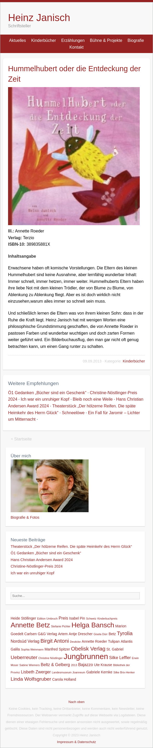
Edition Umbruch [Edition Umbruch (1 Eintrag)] (47, 618)
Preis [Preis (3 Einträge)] (63, 618)
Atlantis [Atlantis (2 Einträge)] (127, 641)
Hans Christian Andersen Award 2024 (42, 560)
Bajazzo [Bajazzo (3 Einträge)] (85, 664)
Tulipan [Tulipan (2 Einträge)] (114, 641)
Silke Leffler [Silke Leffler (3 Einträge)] (120, 657)
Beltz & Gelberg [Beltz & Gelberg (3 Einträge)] (55, 664)
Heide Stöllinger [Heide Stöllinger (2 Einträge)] (23, 618)
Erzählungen (73, 40)
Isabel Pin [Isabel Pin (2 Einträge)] (77, 618)
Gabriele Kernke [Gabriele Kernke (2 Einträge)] (99, 672)
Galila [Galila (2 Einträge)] (15, 649)
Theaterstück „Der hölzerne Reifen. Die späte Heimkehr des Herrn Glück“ (71, 546)
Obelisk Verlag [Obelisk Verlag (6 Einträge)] (88, 649)
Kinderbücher (43, 40)
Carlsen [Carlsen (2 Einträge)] (30, 634)
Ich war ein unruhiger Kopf (45, 399)
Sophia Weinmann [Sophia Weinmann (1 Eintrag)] (32, 649)
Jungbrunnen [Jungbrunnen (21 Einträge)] (86, 656)
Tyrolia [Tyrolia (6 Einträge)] (124, 633)
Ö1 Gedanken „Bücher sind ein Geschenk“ (47, 393)
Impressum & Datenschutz (76, 742)
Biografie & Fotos (25, 517)
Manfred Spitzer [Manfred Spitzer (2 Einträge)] (57, 649)
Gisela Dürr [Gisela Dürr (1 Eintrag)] (101, 634)
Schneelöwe (73, 413)
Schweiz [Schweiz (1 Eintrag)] (91, 618)
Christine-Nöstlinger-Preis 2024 (37, 566)
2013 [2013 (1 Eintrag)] (74, 665)
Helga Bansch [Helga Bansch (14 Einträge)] (92, 625)
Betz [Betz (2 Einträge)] (112, 634)
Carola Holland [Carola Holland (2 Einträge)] (64, 679)
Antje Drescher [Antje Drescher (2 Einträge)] (80, 634)
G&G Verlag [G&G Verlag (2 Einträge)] (47, 634)
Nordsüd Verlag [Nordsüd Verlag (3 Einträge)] (25, 641)
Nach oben (77, 702)
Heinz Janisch (39, 17)
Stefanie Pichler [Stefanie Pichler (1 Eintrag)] (60, 626)
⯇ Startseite (21, 439)
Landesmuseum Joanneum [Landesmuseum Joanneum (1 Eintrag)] (68, 672)
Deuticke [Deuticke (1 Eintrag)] (75, 641)
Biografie (136, 40)
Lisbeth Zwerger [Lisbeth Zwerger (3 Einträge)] (36, 671)
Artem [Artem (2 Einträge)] (63, 634)
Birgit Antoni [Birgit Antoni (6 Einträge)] (55, 641)
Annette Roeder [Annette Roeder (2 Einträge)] (94, 641)
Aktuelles (17, 40)
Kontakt (76, 47)
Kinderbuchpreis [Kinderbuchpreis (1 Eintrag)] (107, 618)
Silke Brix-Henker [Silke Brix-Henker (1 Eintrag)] (124, 672)
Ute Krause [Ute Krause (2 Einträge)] (103, 665)
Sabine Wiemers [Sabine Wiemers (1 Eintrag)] (29, 665)
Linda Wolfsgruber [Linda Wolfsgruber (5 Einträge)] (31, 679)
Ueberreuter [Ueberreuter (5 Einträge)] (24, 657)
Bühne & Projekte (106, 40)
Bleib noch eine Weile (93, 399)
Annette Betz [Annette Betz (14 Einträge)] (30, 625)
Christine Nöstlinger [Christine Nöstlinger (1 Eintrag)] (50, 658)
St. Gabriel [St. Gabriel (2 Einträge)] (115, 649)
